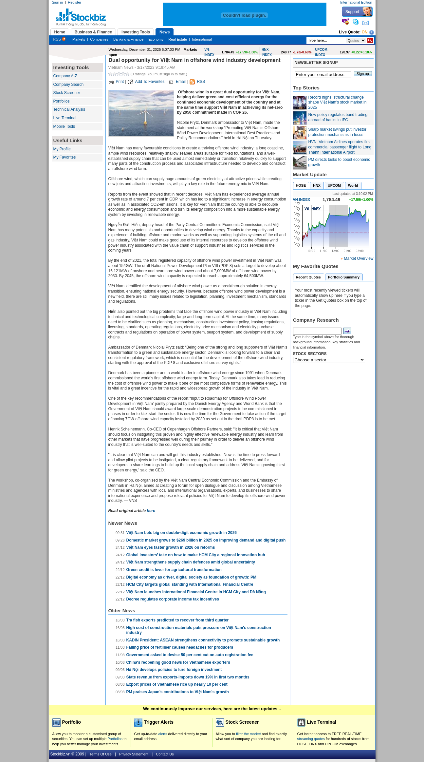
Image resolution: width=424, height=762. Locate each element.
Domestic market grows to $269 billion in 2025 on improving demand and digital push (206, 540)
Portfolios (61, 101)
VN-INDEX (301, 199)
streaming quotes (311, 739)
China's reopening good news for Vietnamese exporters (178, 662)
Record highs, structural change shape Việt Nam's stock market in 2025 (337, 102)
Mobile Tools (64, 126)
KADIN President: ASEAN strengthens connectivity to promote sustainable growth (203, 640)
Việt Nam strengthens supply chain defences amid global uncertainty (190, 562)
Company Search (68, 84)
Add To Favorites (150, 81)
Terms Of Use (101, 754)
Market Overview (358, 258)
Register (74, 2)
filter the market (248, 734)
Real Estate (177, 39)
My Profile (62, 149)
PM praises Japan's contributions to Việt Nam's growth (177, 692)
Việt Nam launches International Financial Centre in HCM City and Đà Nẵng (196, 592)
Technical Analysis (69, 109)
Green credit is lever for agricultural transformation (174, 569)
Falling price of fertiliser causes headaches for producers (179, 647)
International (202, 39)
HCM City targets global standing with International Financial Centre (189, 584)
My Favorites (64, 157)
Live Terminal (64, 118)
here (151, 510)
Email (181, 81)
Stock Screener (66, 92)
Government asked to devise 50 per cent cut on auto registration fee (189, 655)
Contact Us (165, 754)
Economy (155, 39)
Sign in (57, 2)
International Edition (356, 2)
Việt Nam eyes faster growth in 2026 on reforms (170, 547)
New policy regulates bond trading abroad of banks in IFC (338, 117)
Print (120, 81)
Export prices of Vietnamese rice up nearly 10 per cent (177, 684)
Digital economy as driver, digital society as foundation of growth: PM (191, 577)
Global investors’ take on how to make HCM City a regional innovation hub (195, 555)
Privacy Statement (133, 754)
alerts (162, 734)
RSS (59, 39)
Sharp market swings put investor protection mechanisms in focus (337, 132)
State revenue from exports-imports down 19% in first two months (187, 677)
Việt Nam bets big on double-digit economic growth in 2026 (181, 532)
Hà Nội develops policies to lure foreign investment (174, 669)
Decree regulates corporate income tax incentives (172, 599)
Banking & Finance (128, 39)
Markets (78, 39)
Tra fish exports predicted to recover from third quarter (177, 620)
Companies (99, 39)
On (365, 32)
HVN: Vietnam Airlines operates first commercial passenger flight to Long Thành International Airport (340, 147)
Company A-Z (65, 76)
